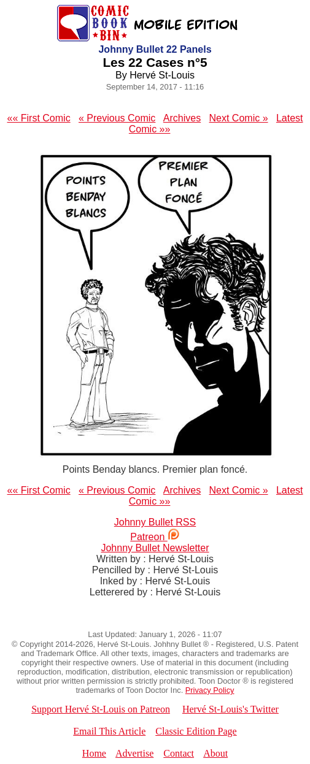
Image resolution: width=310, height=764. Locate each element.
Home (94, 753)
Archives (182, 118)
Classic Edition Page (195, 731)
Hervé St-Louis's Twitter (230, 709)
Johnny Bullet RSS (155, 522)
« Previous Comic (117, 118)
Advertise (134, 753)
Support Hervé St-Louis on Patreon (100, 709)
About (215, 753)
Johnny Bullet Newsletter (155, 548)
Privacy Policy (209, 690)
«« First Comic (39, 118)
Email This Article (109, 731)
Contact (178, 753)
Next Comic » (238, 118)
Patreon (154, 537)
